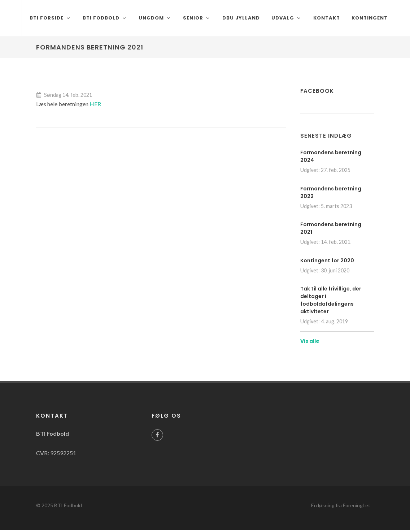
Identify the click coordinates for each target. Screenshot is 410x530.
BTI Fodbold (68, 505)
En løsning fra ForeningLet (340, 505)
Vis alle (309, 341)
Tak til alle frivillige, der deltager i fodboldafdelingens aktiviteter (330, 300)
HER (95, 103)
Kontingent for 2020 (327, 260)
